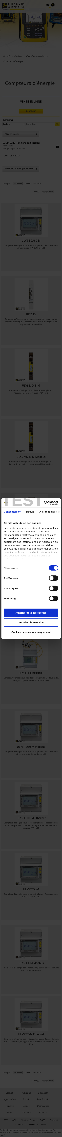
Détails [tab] (30, 511)
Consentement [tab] (12, 511)
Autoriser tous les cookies (31, 612)
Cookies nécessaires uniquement (31, 632)
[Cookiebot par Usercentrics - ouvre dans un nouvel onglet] (44, 503)
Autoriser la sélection (31, 622)
